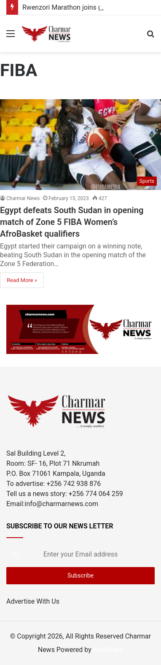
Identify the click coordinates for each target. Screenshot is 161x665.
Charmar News (23, 198)
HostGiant (108, 650)
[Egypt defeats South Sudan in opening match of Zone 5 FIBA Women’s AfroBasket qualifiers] (80, 144)
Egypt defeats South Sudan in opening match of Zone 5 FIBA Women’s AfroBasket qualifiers (71, 222)
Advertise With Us (32, 601)
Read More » (22, 280)
